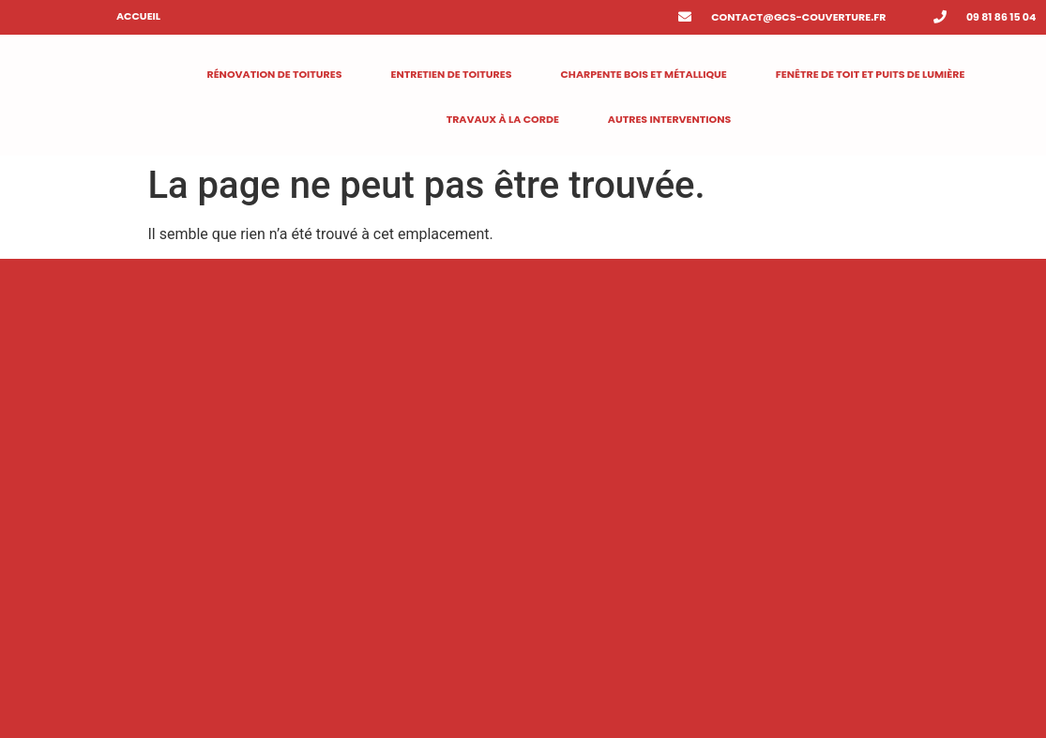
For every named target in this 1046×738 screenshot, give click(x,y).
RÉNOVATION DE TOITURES (273, 74)
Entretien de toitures (450, 74)
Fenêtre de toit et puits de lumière (870, 74)
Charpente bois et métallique (643, 74)
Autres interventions (669, 119)
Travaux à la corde (503, 119)
